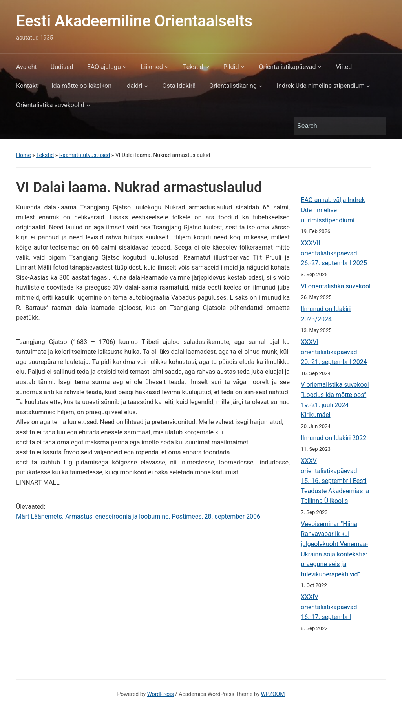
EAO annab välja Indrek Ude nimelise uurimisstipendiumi (333, 210)
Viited (344, 67)
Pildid (231, 67)
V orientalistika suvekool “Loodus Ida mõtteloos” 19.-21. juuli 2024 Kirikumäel (335, 400)
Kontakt (27, 85)
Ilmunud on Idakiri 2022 (333, 438)
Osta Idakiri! (179, 85)
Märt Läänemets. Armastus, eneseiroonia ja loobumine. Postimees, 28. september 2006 (138, 516)
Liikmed (152, 67)
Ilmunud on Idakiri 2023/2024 (326, 314)
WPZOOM (273, 694)
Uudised (62, 67)
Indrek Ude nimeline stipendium (321, 85)
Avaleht (26, 67)
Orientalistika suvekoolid (50, 105)
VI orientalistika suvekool (336, 286)
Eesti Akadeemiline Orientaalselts (134, 21)
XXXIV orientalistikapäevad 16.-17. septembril (329, 607)
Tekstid (193, 67)
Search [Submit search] (376, 126)
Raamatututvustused (84, 155)
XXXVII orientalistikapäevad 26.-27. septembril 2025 (334, 253)
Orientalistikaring (233, 85)
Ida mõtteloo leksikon (81, 85)
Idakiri (133, 85)
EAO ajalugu (104, 67)
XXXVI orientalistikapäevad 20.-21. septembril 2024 (334, 352)
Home (23, 155)
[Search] (332, 126)
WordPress (160, 694)
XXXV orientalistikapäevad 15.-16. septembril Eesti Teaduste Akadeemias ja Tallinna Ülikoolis (335, 481)
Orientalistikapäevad (287, 67)
